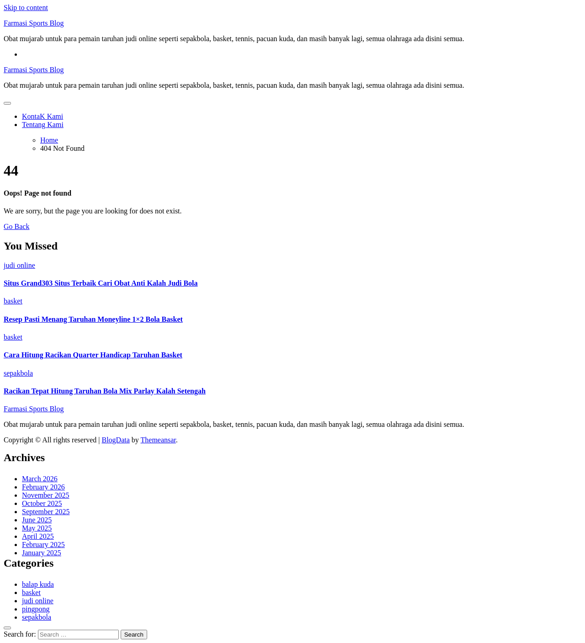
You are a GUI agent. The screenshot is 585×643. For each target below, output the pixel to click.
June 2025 (37, 520)
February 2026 (43, 487)
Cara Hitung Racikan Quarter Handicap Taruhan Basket (93, 355)
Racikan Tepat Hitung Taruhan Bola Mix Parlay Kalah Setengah (105, 391)
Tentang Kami (43, 124)
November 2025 (45, 495)
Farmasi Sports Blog (34, 23)
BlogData (115, 440)
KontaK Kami (42, 116)
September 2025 (45, 511)
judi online (19, 265)
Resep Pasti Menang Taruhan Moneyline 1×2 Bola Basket (93, 319)
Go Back (16, 226)
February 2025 (43, 544)
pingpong (35, 609)
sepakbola (18, 373)
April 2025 (38, 536)
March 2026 (40, 479)
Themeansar (158, 440)
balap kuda (38, 584)
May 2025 (37, 528)
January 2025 (41, 553)
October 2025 (42, 503)
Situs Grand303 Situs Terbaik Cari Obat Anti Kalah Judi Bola (101, 283)
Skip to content (26, 7)
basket (13, 301)
